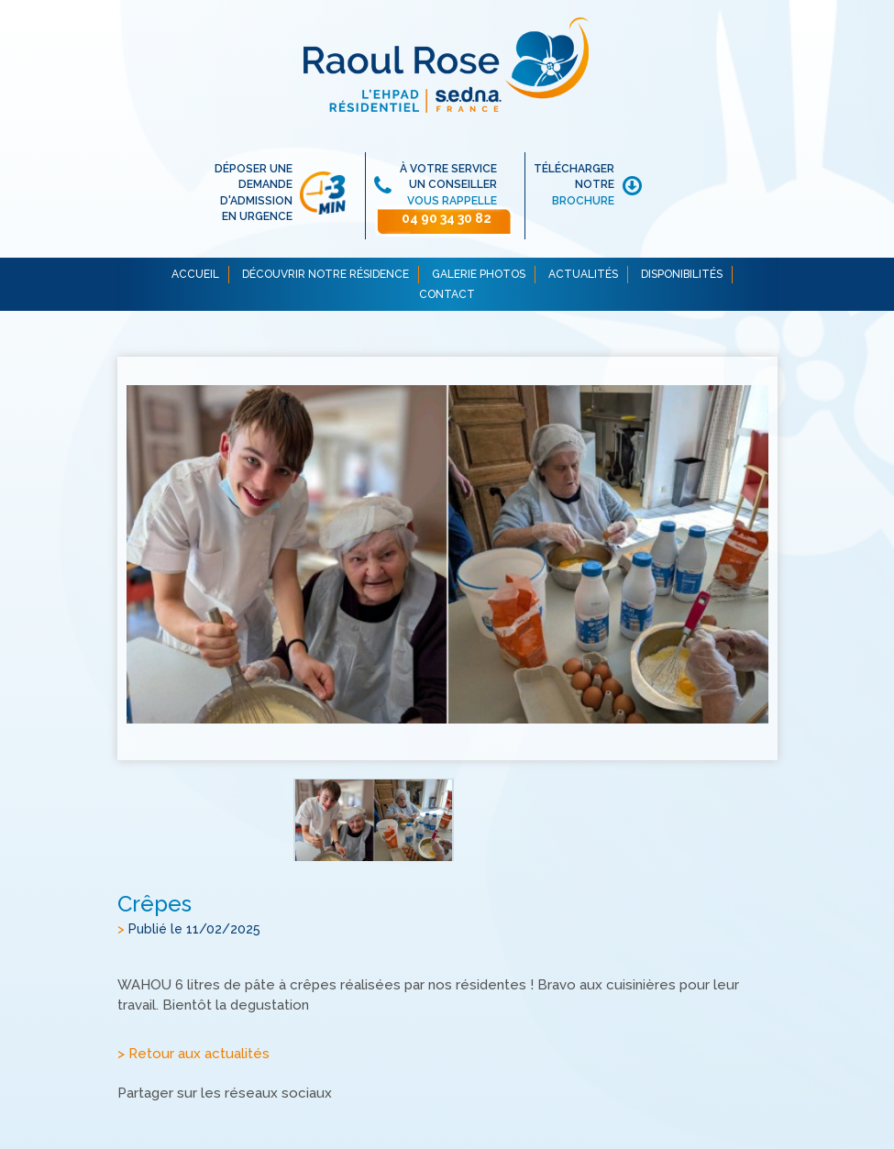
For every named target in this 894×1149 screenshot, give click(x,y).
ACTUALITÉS (583, 274)
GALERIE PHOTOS (478, 274)
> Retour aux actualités (193, 1053)
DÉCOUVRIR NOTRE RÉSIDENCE (325, 274)
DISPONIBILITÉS (682, 274)
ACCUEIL (195, 274)
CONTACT (447, 294)
